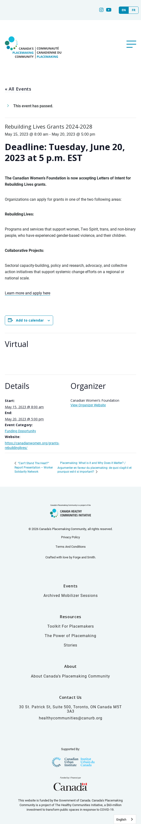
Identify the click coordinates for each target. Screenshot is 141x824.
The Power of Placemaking (70, 635)
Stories (70, 644)
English (121, 819)
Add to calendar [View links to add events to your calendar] (30, 320)
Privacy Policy (70, 537)
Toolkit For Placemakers (70, 626)
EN (124, 10)
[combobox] (125, 819)
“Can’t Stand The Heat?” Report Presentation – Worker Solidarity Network (33, 467)
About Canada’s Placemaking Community (70, 675)
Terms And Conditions (71, 546)
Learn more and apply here (27, 292)
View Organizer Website (88, 405)
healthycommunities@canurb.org (70, 717)
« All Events (18, 89)
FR (133, 10)
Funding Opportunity (20, 431)
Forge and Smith (84, 557)
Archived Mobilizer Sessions (70, 595)
